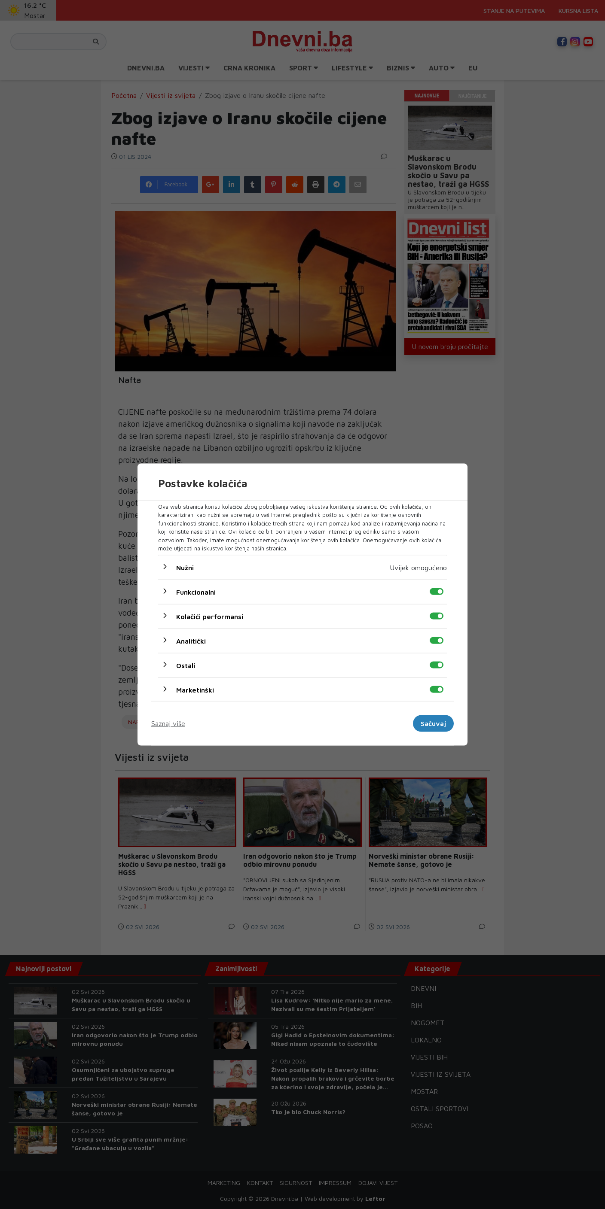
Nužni (185, 567)
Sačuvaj (433, 723)
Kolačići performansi (209, 616)
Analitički (191, 640)
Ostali (185, 665)
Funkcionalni (196, 591)
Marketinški (195, 689)
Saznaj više (168, 723)
